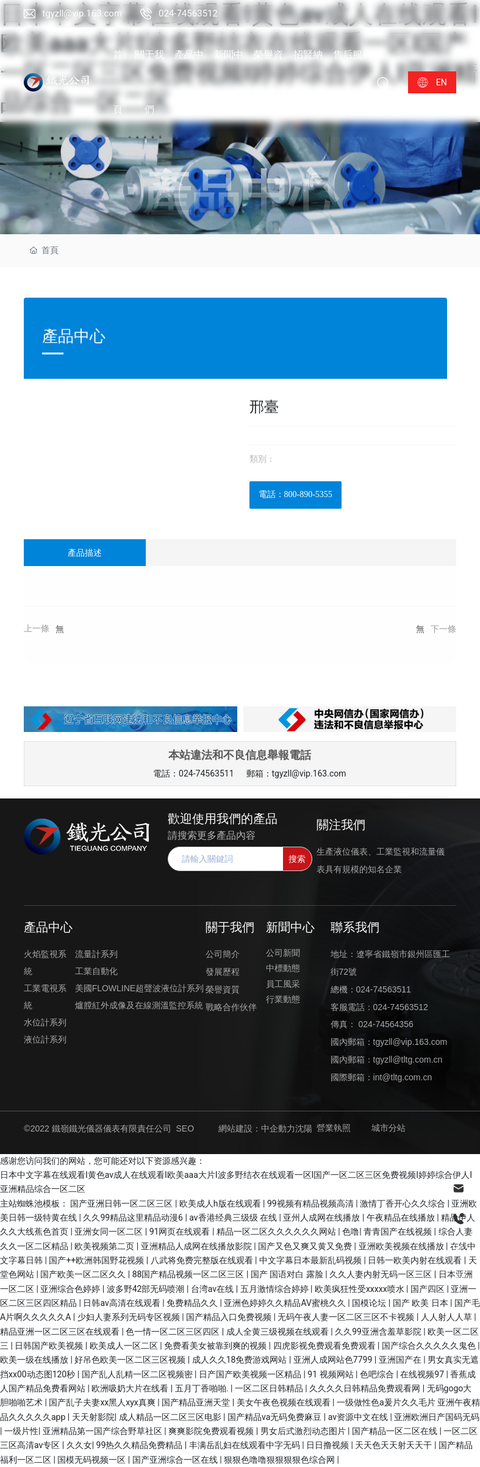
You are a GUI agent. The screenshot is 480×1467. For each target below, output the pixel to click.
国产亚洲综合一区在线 (176, 1460)
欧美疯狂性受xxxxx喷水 (360, 1289)
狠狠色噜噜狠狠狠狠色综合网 (280, 1460)
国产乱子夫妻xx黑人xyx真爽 (103, 1402)
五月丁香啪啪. (203, 1388)
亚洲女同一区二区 (109, 1231)
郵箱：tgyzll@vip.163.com (296, 773)
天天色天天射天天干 (394, 1445)
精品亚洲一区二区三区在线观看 (60, 1331)
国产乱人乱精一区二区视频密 (138, 1374)
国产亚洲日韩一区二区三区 (122, 1203)
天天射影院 (93, 1417)
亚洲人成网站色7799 (333, 1360)
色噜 (350, 1231)
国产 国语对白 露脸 (288, 1274)
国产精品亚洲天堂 (197, 1402)
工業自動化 (96, 971)
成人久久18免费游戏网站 (240, 1360)
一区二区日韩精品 (270, 1388)
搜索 (297, 859)
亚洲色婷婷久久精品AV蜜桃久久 (286, 1303)
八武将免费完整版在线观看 (203, 1260)
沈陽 (303, 1128)
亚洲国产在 (401, 1360)
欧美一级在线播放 (35, 1360)
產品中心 (240, 194)
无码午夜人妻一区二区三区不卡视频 (347, 1317)
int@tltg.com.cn (402, 1077)
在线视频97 (423, 1374)
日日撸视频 (328, 1445)
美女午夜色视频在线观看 (284, 1402)
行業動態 (283, 999)
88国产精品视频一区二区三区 (189, 1274)
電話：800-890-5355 (295, 494)
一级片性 (21, 1431)
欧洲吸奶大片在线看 (130, 1388)
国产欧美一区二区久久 (83, 1274)
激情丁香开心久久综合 (403, 1203)
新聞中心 (290, 927)
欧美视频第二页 (105, 1246)
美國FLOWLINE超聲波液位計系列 (139, 988)
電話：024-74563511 (193, 773)
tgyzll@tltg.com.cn (408, 1059)
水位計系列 (45, 1022)
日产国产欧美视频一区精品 (251, 1374)
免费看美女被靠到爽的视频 (216, 1345)
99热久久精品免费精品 (140, 1445)
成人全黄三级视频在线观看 (278, 1331)
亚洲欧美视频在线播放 (402, 1246)
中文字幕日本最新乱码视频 (311, 1260)
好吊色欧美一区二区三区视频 (130, 1360)
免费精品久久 (193, 1303)
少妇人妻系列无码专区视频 (129, 1317)
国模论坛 (370, 1303)
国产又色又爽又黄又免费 (306, 1246)
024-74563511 (383, 989)
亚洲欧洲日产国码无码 (436, 1417)
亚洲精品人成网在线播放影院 (197, 1246)
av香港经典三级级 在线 (234, 1217)
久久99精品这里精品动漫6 (134, 1217)
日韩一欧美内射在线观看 (416, 1260)
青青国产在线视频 (399, 1231)
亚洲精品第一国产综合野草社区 (103, 1431)
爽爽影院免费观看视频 (212, 1431)
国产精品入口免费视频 (229, 1317)
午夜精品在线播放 (402, 1217)
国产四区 (428, 1289)
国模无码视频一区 (92, 1460)
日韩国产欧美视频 (50, 1345)
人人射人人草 (447, 1317)
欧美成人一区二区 (125, 1345)
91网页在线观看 (180, 1231)
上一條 (36, 628)
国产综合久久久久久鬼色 (430, 1345)
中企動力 (278, 1128)
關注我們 (341, 824)
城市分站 (388, 1128)
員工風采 (283, 984)
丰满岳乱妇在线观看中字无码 (245, 1445)
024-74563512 (188, 13)
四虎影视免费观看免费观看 (325, 1345)
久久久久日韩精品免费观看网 (365, 1388)
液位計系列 (45, 1039)
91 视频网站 (331, 1374)
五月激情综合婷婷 (275, 1289)
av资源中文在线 (359, 1417)
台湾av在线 (213, 1289)
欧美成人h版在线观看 (221, 1203)
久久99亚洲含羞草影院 (379, 1331)
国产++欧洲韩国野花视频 (97, 1260)
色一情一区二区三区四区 (173, 1331)
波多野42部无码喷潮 (147, 1289)
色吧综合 (378, 1374)
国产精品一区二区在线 (395, 1431)
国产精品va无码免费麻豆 (275, 1417)
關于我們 (230, 927)
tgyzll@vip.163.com (82, 13)
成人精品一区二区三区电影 (171, 1417)
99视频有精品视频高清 (311, 1203)
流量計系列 (96, 954)
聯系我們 (355, 927)
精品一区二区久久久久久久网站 (277, 1231)
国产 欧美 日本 (421, 1303)
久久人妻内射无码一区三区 (381, 1274)
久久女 (79, 1445)
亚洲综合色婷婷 (71, 1289)
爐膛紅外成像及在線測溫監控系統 (139, 1005)
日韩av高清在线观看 (122, 1303)
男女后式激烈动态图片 (304, 1431)
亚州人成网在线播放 (322, 1217)
